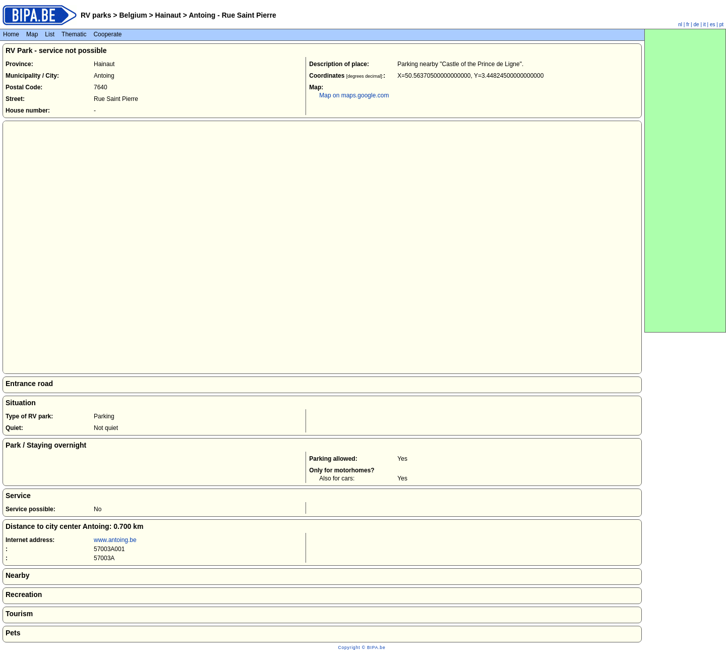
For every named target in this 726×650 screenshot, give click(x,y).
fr (687, 24)
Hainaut (168, 15)
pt (721, 24)
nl (680, 24)
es (712, 24)
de (696, 24)
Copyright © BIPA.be (361, 647)
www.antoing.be (115, 540)
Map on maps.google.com (354, 95)
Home (11, 34)
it (704, 24)
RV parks (96, 15)
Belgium (133, 15)
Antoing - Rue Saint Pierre (231, 15)
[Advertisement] (685, 180)
